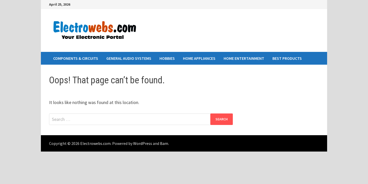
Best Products (287, 58)
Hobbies (167, 58)
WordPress (142, 143)
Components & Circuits (75, 58)
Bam (164, 143)
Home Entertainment (244, 58)
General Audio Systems (128, 58)
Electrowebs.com (95, 143)
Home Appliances (199, 58)
